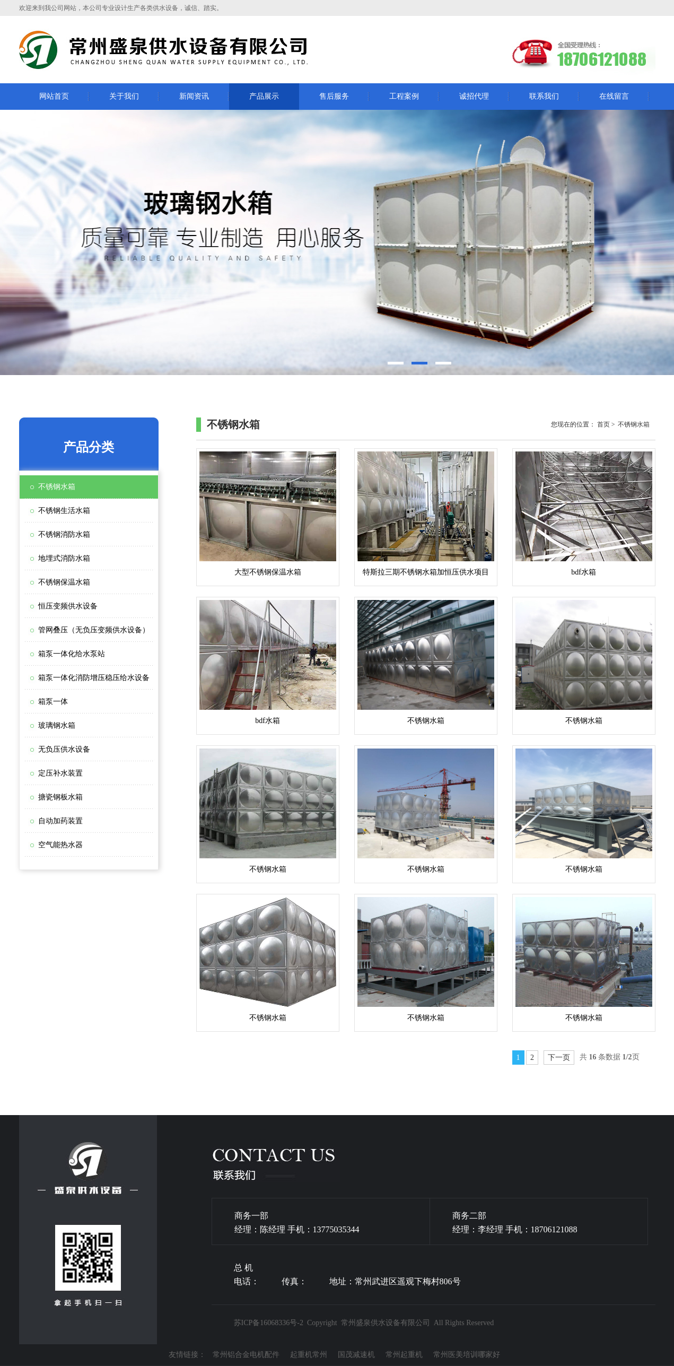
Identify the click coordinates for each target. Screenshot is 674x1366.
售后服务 (334, 96)
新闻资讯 (194, 96)
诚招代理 (474, 96)
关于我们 (124, 96)
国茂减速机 (356, 1355)
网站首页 (54, 96)
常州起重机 (404, 1355)
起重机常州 (308, 1355)
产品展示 (264, 96)
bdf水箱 (583, 513)
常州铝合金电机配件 (246, 1355)
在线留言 (614, 96)
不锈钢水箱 (425, 662)
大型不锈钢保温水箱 (267, 513)
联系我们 (544, 96)
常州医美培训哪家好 (466, 1355)
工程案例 (404, 96)
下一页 (559, 1058)
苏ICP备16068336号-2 (268, 1323)
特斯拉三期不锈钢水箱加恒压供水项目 (425, 513)
